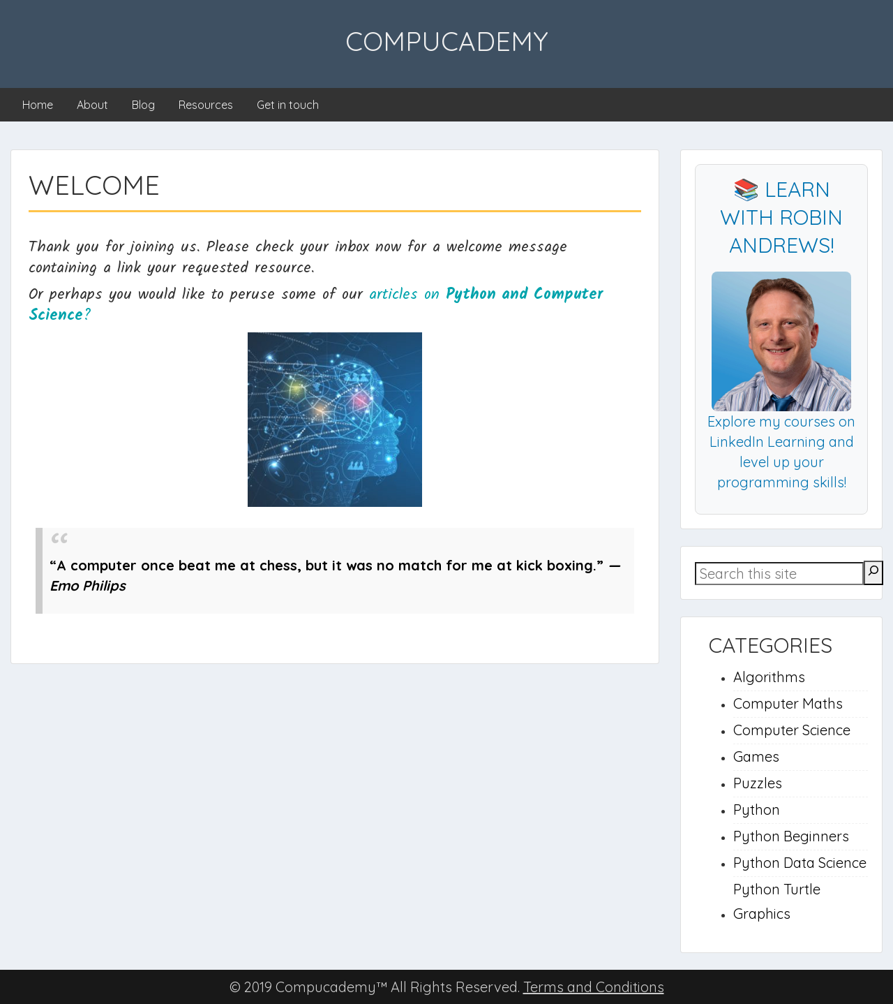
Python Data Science (799, 862)
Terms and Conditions (593, 987)
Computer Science (791, 730)
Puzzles (757, 783)
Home (37, 105)
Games (756, 756)
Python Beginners (791, 836)
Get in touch (288, 105)
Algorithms (769, 677)
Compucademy (446, 41)
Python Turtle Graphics (776, 901)
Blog (143, 105)
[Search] (873, 573)
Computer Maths (788, 703)
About (92, 105)
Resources (206, 105)
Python (756, 809)
